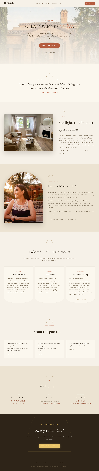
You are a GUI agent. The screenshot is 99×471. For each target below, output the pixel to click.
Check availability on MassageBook (49, 403)
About (47, 3)
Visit (61, 3)
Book (61, 463)
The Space (39, 3)
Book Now (89, 3)
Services (54, 3)
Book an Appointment (49, 45)
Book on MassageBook (49, 446)
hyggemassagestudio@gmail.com (81, 403)
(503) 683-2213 (80, 401)
